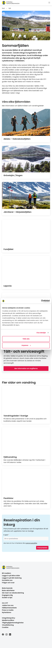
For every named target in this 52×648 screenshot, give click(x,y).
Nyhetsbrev (6, 612)
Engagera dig (7, 595)
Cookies (5, 627)
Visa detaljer (41, 333)
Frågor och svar (8, 582)
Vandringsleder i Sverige (16, 415)
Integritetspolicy (8, 618)
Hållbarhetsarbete (9, 608)
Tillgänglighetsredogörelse (13, 623)
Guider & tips (7, 597)
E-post (6, 535)
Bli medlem (6, 573)
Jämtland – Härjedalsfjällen (17, 212)
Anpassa (26, 345)
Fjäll (10, 8)
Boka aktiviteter (8, 590)
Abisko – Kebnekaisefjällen (17, 139)
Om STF (5, 603)
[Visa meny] (49, 3)
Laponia (8, 285)
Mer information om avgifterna (26, 368)
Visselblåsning (8, 625)
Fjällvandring (10, 457)
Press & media (7, 610)
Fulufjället (8, 249)
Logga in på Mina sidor (11, 575)
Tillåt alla (26, 339)
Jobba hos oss (7, 605)
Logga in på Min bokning (11, 578)
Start (3, 8)
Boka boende (7, 588)
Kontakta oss (7, 580)
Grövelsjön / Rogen (13, 175)
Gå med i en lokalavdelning (13, 593)
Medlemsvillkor (8, 620)
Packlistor (8, 498)
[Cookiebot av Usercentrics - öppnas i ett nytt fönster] (41, 301)
